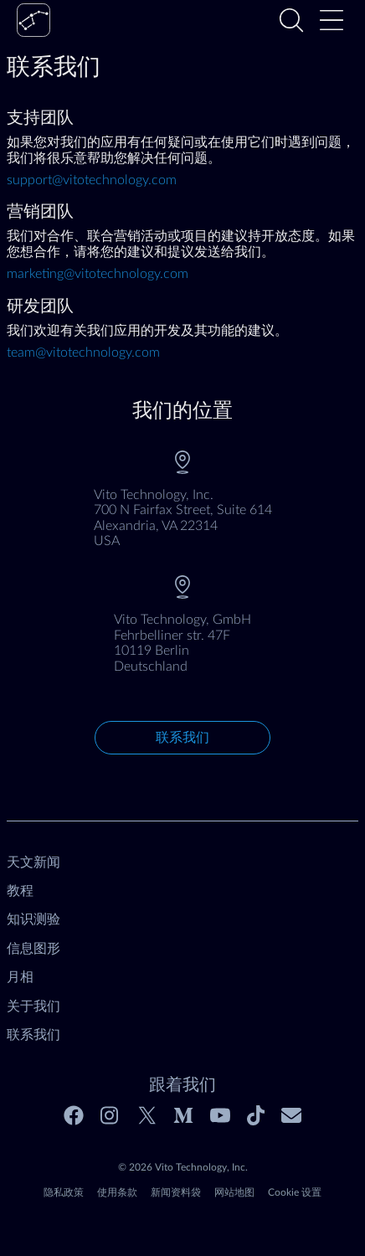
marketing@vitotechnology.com (97, 274)
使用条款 (117, 1192)
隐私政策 (64, 1192)
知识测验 (33, 919)
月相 (20, 977)
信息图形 (33, 948)
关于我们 (33, 1006)
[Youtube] (220, 1115)
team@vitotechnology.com (83, 352)
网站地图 (234, 1192)
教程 (20, 891)
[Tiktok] (256, 1115)
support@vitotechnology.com (92, 180)
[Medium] (183, 1115)
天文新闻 (33, 862)
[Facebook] (74, 1115)
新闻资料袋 (176, 1192)
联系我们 (182, 737)
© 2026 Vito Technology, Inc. (183, 1167)
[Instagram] (110, 1115)
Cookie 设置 (294, 1192)
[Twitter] (147, 1115)
